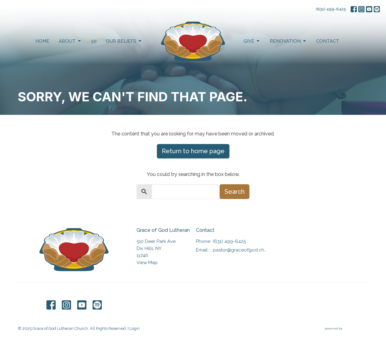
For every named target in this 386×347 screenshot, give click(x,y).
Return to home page (193, 151)
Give (252, 41)
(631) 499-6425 (331, 9)
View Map (147, 262)
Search (235, 191)
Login (134, 328)
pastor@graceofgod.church (241, 250)
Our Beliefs (124, 41)
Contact (327, 41)
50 (94, 41)
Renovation (288, 41)
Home (42, 41)
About (70, 41)
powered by (346, 328)
